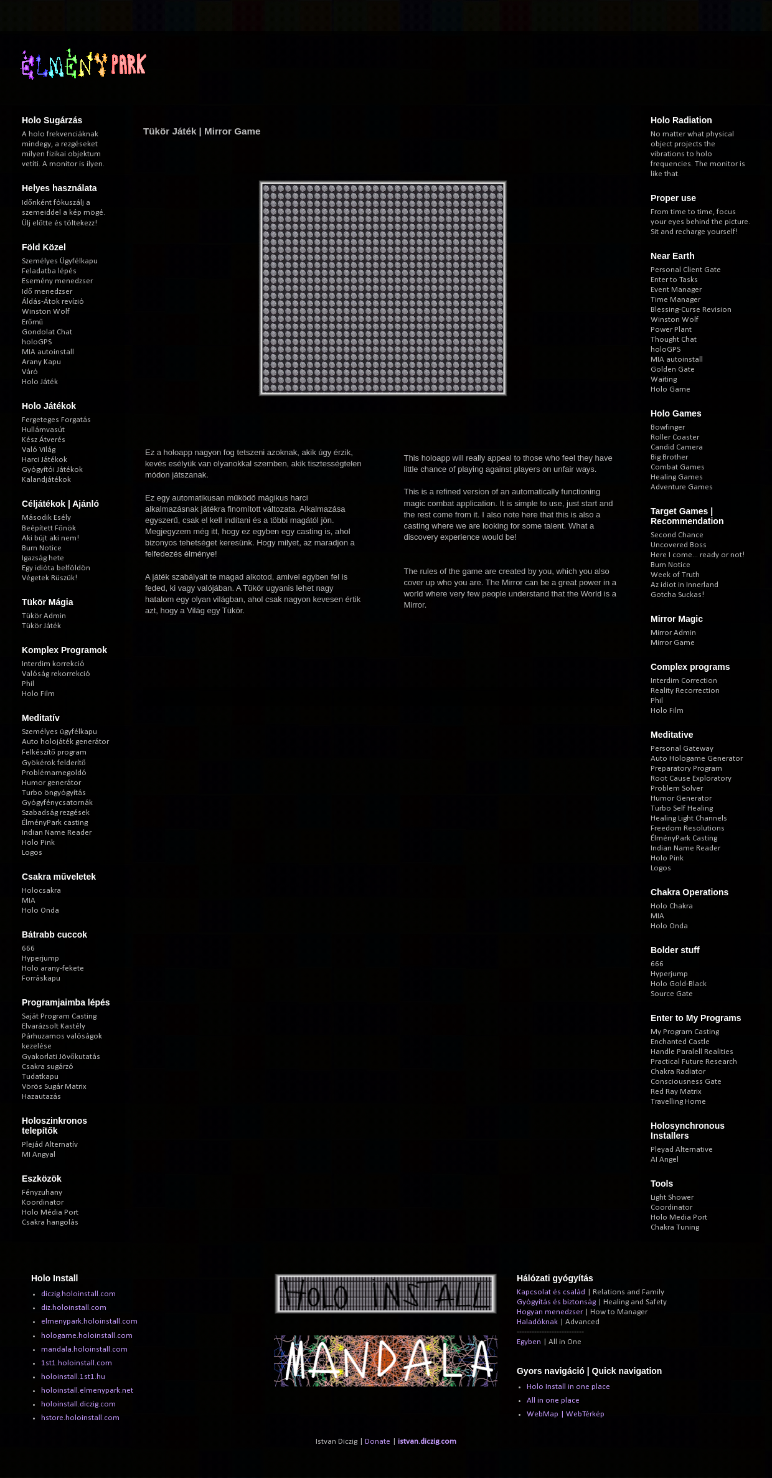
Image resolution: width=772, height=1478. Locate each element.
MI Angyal (38, 1155)
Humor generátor (51, 783)
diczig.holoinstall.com (78, 1294)
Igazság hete (43, 558)
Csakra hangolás (50, 1222)
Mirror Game (673, 643)
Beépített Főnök (49, 528)
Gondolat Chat (47, 332)
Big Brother (669, 457)
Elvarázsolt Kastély (53, 1026)
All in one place (553, 1400)
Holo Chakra (672, 906)
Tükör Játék (41, 626)
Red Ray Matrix (676, 1092)
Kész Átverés (43, 440)
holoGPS (37, 342)
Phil (28, 684)
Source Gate (672, 994)
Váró (30, 372)
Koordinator (43, 1202)
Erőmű (32, 322)
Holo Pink (38, 843)
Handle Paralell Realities (692, 1052)
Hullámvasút (43, 430)
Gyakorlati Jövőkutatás (61, 1057)
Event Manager (676, 290)
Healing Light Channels (689, 818)
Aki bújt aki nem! (50, 538)
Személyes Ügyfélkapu (60, 261)
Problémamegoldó (54, 773)
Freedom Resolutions (688, 828)
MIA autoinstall (48, 352)
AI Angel (665, 1160)
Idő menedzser (47, 292)
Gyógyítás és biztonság (556, 1302)
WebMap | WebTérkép (566, 1414)
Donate (377, 1442)
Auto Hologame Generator (697, 759)
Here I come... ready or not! (698, 555)
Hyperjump (40, 958)
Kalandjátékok (46, 480)
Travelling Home (678, 1102)
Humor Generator (681, 798)
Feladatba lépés (49, 271)
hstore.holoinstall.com (80, 1418)
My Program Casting (685, 1032)
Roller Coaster (675, 437)
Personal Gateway (682, 749)
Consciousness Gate (686, 1082)
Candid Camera (677, 447)
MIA (28, 901)
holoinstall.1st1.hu (73, 1377)
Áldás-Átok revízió (53, 302)
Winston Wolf (46, 312)
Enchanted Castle (680, 1042)
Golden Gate (673, 369)
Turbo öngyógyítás (54, 793)
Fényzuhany (42, 1193)
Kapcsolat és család (551, 1292)
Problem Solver (677, 788)
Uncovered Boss (679, 545)
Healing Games (677, 477)
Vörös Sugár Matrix (54, 1087)
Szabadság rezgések (56, 813)
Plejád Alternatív (50, 1145)
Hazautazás (41, 1097)
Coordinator (671, 1207)
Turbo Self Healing (682, 808)
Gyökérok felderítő (54, 763)
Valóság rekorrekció (56, 674)
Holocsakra (41, 891)
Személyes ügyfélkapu (59, 732)
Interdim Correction (684, 681)
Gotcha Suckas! (677, 595)
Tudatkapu (40, 1077)
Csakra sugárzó (47, 1067)
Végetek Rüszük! (49, 578)
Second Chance (677, 535)
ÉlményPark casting (55, 823)
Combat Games (678, 467)
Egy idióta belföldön (56, 568)
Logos (32, 853)
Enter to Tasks (674, 280)
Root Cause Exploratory (691, 778)
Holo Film (38, 694)
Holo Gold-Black (679, 984)
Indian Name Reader (57, 833)
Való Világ (38, 450)
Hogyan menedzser (550, 1312)
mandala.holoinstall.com (84, 1349)
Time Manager (675, 300)
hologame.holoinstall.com (87, 1336)
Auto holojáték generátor (65, 742)
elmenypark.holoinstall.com (89, 1321)
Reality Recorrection (685, 691)
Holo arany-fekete (53, 968)
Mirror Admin (673, 633)
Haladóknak (537, 1322)
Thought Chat (674, 340)
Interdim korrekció (53, 664)
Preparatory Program (686, 769)
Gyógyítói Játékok (52, 470)
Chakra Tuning (675, 1227)
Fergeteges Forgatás (56, 420)
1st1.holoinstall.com (76, 1363)
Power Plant (671, 330)
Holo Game (670, 389)
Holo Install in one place (568, 1387)
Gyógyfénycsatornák (57, 803)
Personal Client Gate (686, 270)
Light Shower (672, 1197)
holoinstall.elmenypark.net (87, 1390)
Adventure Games (682, 487)
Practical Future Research (694, 1062)
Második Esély (46, 518)
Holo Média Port (50, 1212)
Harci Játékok (44, 460)
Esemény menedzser (57, 281)
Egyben (529, 1342)
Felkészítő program (54, 752)
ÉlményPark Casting (684, 838)
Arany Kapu (41, 362)
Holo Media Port (679, 1217)
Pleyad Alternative (682, 1150)
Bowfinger (668, 427)
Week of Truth (675, 575)
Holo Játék (40, 382)
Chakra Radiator (678, 1072)
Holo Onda (40, 910)
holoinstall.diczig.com (78, 1404)
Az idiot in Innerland (684, 585)
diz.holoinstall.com (73, 1308)
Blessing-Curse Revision (691, 310)
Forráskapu (41, 978)
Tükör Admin (44, 616)
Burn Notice (42, 548)
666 (28, 948)
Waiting (664, 379)
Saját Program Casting (59, 1016)
